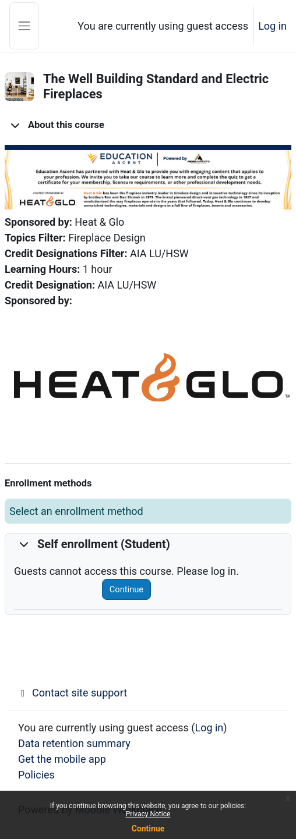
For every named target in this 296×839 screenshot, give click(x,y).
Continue (126, 589)
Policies (36, 775)
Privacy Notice (148, 814)
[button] (15, 125)
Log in (272, 26)
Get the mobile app (62, 759)
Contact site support (72, 693)
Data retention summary (74, 743)
